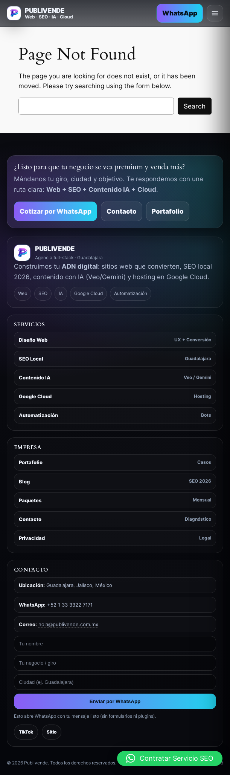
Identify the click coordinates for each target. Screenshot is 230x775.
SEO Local (115, 358)
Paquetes (115, 500)
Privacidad (115, 538)
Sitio (51, 732)
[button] (169, 758)
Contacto (122, 211)
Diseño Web (115, 340)
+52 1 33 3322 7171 (70, 605)
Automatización (115, 415)
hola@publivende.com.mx (68, 624)
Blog (115, 481)
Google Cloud (115, 396)
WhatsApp (179, 13)
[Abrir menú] (215, 13)
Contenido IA (115, 377)
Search (195, 106)
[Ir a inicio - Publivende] (40, 13)
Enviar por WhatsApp (115, 701)
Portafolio (168, 211)
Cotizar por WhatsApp (55, 211)
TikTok (26, 732)
